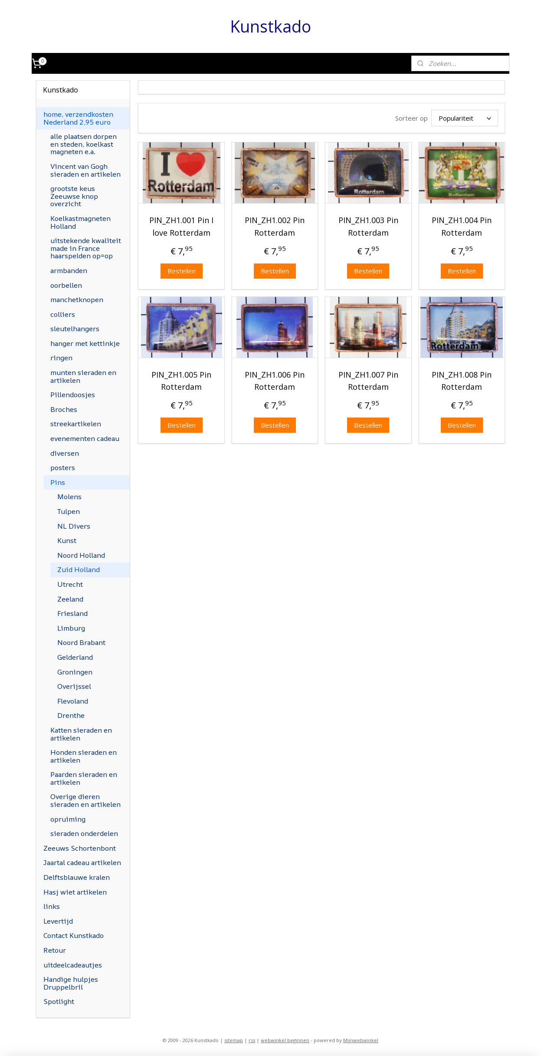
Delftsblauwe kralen (76, 877)
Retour (54, 950)
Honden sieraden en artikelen (83, 756)
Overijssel (74, 686)
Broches (63, 409)
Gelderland (75, 657)
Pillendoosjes (72, 394)
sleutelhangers (74, 328)
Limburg (71, 628)
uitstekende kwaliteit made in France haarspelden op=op (85, 248)
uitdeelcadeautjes (72, 965)
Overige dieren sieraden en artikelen (85, 800)
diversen (64, 453)
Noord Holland (81, 555)
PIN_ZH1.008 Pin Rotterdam (462, 380)
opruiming (67, 819)
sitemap (233, 1040)
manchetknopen (76, 299)
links (51, 906)
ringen (61, 357)
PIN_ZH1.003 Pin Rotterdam (368, 226)
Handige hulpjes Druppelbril (70, 983)
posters (62, 467)
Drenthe (71, 715)
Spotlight (58, 1001)
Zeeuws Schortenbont (79, 848)
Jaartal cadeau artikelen (82, 862)
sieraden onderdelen (84, 833)
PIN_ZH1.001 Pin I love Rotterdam (181, 226)
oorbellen (66, 285)
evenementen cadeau (84, 438)
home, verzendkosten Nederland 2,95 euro (78, 118)
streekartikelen (75, 423)
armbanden (68, 270)
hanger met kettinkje (85, 343)
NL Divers (73, 526)
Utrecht (70, 584)
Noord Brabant (81, 642)
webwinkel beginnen (285, 1040)
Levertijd (58, 921)
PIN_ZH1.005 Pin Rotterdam (181, 380)
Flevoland (72, 701)
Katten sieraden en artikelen (81, 734)
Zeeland (70, 599)
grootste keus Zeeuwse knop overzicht (74, 196)
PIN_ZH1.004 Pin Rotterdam (462, 226)
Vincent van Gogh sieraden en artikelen (85, 170)
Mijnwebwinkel (360, 1040)
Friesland (72, 613)
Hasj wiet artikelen (75, 892)
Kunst (66, 540)
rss (252, 1040)
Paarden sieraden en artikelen (83, 778)
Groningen (74, 672)
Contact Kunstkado (73, 935)
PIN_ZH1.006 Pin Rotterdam (275, 380)
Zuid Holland (78, 569)
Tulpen (68, 511)
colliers (62, 314)
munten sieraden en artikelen (83, 376)
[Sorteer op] (465, 118)
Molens (69, 496)
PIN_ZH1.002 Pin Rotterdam (275, 226)
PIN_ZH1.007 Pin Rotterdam (368, 380)
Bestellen (181, 270)
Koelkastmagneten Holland (80, 222)
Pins (57, 482)
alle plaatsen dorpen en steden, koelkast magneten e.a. (83, 144)
